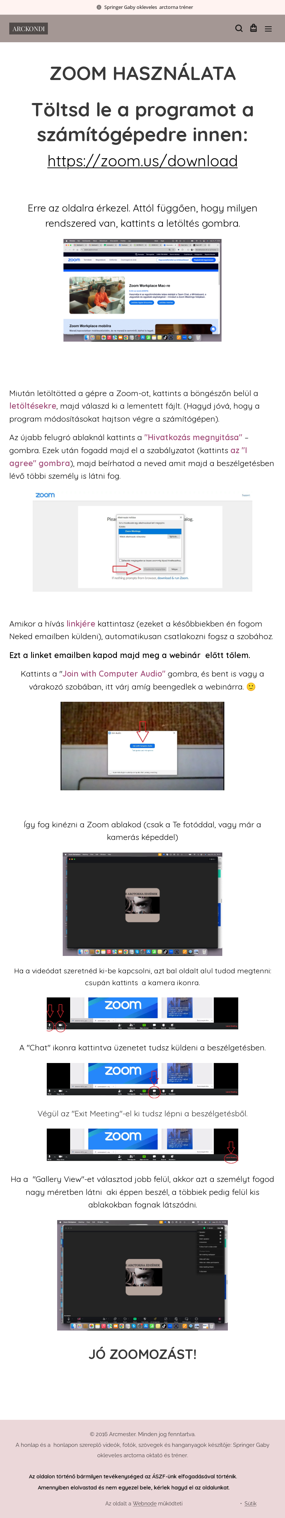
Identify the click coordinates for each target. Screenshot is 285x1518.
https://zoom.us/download (143, 160)
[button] (238, 28)
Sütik (250, 1504)
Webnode (145, 1504)
